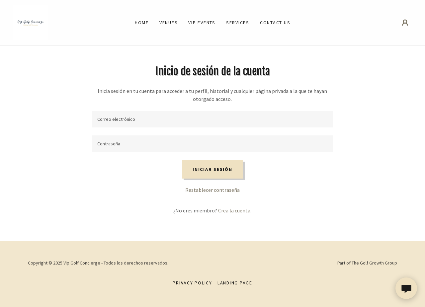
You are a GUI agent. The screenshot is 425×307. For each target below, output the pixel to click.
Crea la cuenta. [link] (234, 210)
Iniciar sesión (212, 169)
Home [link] (142, 23)
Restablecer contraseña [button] (212, 190)
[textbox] (212, 119)
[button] (405, 22)
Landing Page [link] (234, 283)
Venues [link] (168, 23)
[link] (30, 22)
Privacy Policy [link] (192, 283)
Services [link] (237, 23)
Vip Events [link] (201, 23)
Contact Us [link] (275, 23)
